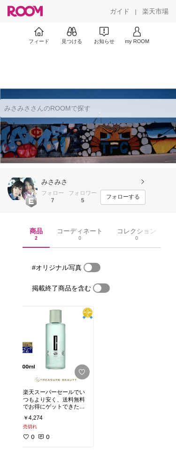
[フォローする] (122, 197)
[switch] (92, 267)
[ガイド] (120, 11)
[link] (55, 344)
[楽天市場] (155, 11)
